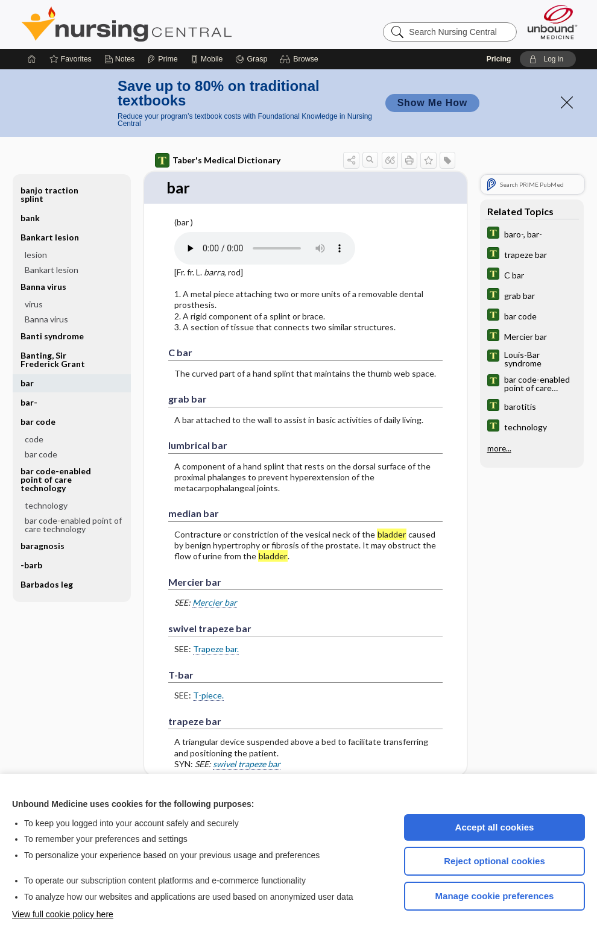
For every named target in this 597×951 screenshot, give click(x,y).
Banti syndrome (52, 336)
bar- (29, 402)
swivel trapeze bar (246, 764)
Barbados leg (47, 584)
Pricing (499, 59)
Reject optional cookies (494, 861)
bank (30, 218)
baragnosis (43, 546)
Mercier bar (214, 603)
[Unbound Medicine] (552, 22)
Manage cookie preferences (494, 896)
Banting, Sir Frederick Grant (53, 359)
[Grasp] (251, 59)
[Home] (32, 59)
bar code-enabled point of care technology (56, 479)
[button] (300, 59)
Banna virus (43, 286)
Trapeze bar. (216, 649)
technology (46, 505)
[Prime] (162, 59)
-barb (31, 565)
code (34, 439)
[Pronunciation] (264, 248)
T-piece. (208, 696)
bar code (38, 421)
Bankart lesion (50, 237)
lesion (36, 255)
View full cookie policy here (62, 914)
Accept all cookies (494, 827)
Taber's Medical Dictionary (217, 160)
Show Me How (432, 103)
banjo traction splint (49, 194)
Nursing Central (172, 24)
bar (27, 383)
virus (34, 304)
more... (499, 448)
